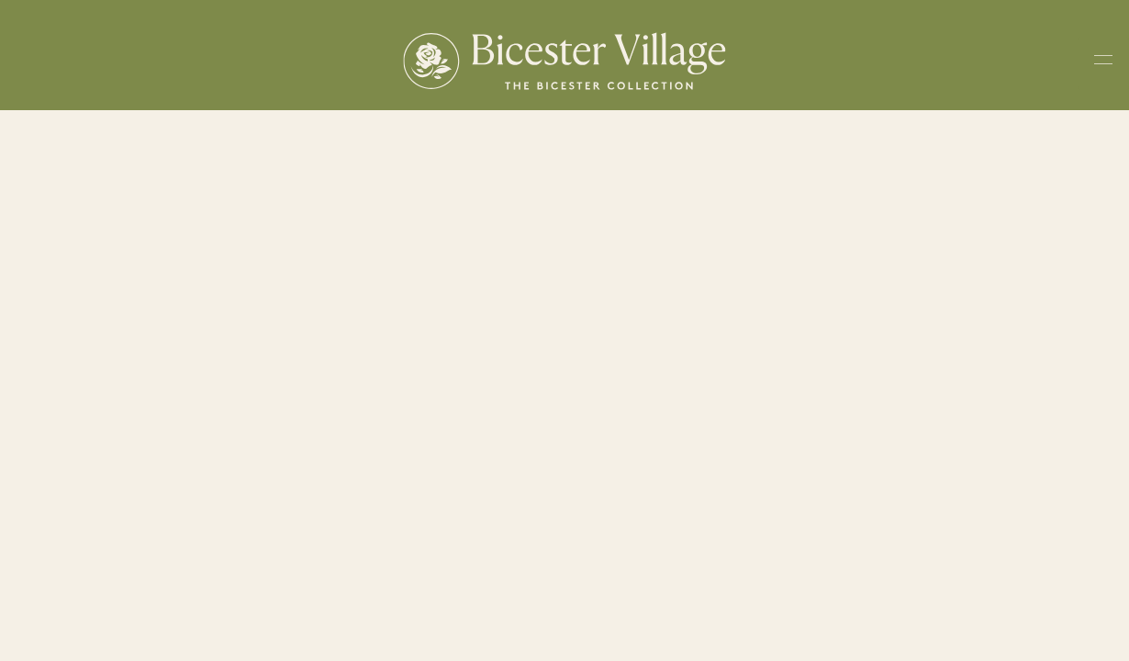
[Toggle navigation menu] (1103, 63)
